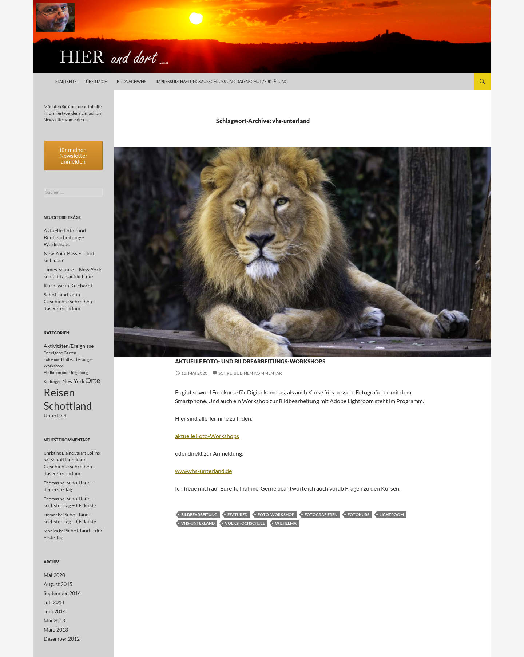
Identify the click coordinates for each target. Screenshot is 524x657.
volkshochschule (245, 536)
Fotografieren (321, 527)
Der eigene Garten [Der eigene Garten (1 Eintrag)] (60, 332)
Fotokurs (358, 527)
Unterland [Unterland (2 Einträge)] (55, 401)
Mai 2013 (53, 601)
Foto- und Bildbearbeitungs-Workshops (282, 346)
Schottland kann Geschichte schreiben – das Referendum (69, 452)
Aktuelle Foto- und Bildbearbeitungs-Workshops (298, 365)
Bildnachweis (131, 81)
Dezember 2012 (59, 618)
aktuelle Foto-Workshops (207, 448)
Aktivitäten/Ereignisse (203, 346)
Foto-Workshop (276, 527)
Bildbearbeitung (199, 527)
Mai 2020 (53, 557)
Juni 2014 (53, 592)
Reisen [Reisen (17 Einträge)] (59, 374)
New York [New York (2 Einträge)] (73, 362)
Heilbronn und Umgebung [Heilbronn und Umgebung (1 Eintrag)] (66, 352)
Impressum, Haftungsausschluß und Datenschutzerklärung (221, 81)
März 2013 (54, 610)
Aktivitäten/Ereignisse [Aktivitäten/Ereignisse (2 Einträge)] (69, 325)
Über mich (96, 81)
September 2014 (59, 575)
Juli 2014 (52, 583)
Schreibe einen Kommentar (250, 386)
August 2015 (56, 566)
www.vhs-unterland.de (203, 483)
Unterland (347, 346)
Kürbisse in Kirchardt (64, 272)
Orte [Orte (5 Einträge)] (92, 361)
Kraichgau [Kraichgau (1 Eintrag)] (52, 362)
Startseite (65, 81)
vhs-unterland (198, 536)
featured (237, 527)
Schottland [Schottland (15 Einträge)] (68, 390)
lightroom (392, 527)
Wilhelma (286, 536)
